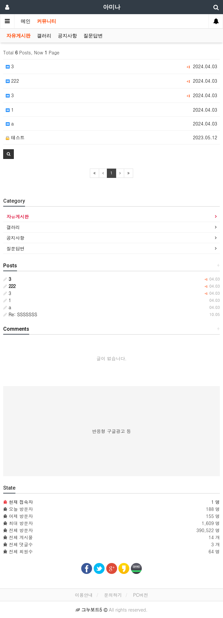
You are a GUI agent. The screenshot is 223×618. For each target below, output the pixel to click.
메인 (25, 21)
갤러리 (44, 36)
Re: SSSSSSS (20, 314)
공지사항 (67, 36)
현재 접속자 (21, 502)
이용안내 (84, 595)
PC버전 (140, 595)
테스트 (15, 137)
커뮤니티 (46, 21)
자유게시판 (18, 36)
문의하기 (113, 595)
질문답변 (93, 36)
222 (12, 81)
